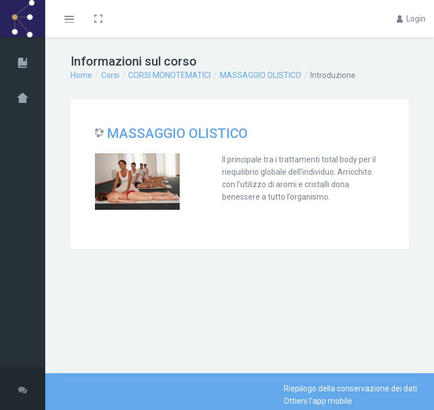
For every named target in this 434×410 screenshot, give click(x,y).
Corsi (110, 75)
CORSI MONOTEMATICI (169, 75)
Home (81, 75)
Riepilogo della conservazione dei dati (350, 388)
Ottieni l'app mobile (318, 400)
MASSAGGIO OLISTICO (260, 75)
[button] (69, 18)
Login (411, 18)
